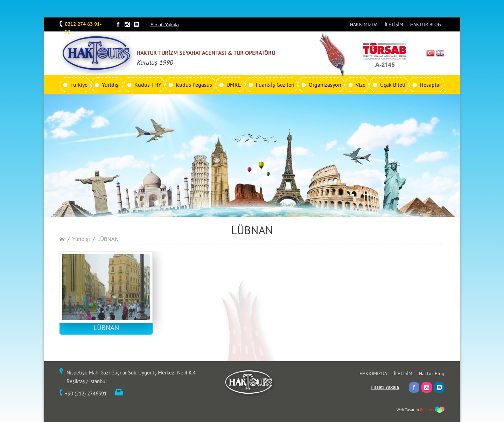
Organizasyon (325, 84)
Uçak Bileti (392, 84)
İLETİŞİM (394, 24)
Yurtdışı (111, 84)
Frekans (427, 409)
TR (430, 53)
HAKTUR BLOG (425, 24)
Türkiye (79, 84)
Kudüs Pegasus (194, 84)
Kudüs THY (147, 84)
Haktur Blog (431, 373)
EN (440, 53)
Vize (360, 84)
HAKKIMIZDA (364, 24)
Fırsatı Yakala (164, 24)
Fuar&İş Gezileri (275, 84)
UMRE (233, 84)
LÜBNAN (108, 239)
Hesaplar (430, 84)
